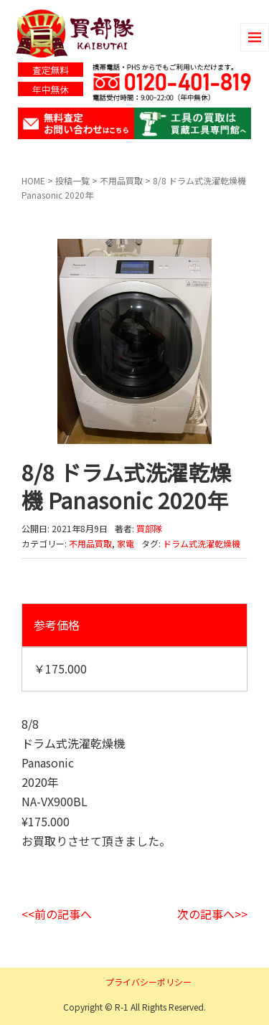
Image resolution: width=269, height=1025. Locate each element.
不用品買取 (121, 180)
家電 (125, 543)
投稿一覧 (72, 180)
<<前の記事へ (57, 913)
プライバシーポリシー (148, 982)
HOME (33, 180)
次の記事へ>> (212, 913)
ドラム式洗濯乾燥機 (201, 543)
